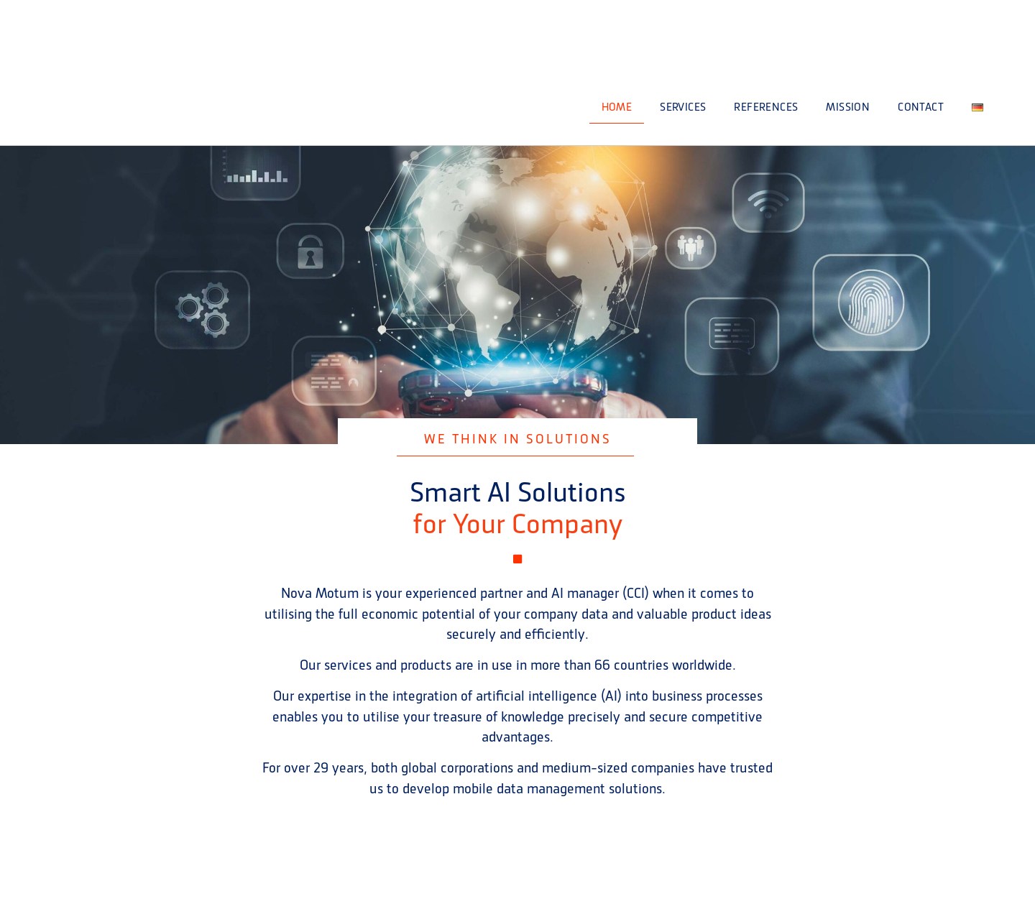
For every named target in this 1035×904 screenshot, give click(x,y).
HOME (617, 107)
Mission (848, 107)
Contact (921, 107)
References (766, 107)
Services (683, 107)
